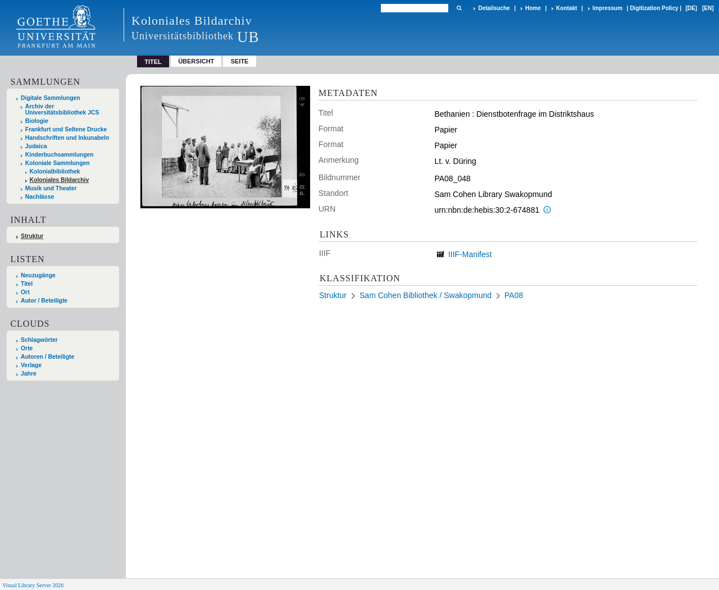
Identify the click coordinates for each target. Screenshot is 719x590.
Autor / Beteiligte (44, 301)
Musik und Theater (51, 188)
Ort (25, 292)
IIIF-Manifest (470, 254)
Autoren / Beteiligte (47, 357)
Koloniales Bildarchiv (59, 180)
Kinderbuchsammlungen (59, 155)
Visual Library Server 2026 (32, 585)
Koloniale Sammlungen (57, 163)
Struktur (32, 236)
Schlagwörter (39, 340)
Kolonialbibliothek (55, 171)
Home (533, 8)
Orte (27, 348)
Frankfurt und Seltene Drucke (66, 129)
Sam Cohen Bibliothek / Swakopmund (426, 295)
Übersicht (196, 61)
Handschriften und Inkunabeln (67, 138)
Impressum (607, 8)
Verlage (31, 365)
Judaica (36, 146)
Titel (27, 284)
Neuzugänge (38, 275)
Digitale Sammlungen (50, 98)
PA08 (513, 295)
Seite (240, 61)
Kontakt (566, 8)
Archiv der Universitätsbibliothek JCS (62, 109)
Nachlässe (39, 197)
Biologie (36, 121)
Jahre (29, 374)
